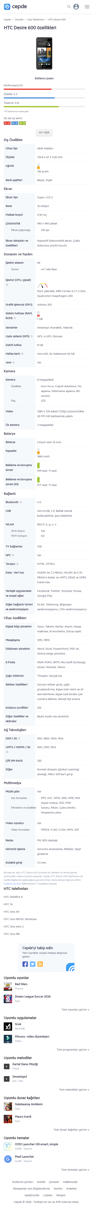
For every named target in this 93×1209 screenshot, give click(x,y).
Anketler (71, 1188)
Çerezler (54, 1182)
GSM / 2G (12, 738)
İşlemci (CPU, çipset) (18, 280)
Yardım (58, 1188)
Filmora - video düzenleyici (32, 1036)
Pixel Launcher (24, 1156)
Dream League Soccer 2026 (33, 996)
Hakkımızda (70, 1182)
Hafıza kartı (13, 353)
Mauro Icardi (23, 1116)
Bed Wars (21, 984)
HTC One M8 (12, 934)
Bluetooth (12, 502)
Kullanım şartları (22, 1182)
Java (9, 362)
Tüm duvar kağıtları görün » (71, 1129)
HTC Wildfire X (13, 897)
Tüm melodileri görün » (74, 1089)
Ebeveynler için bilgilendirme (31, 1188)
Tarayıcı (11, 564)
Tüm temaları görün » (75, 1169)
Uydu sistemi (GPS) (18, 336)
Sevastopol (19, 1076)
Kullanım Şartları (12, 883)
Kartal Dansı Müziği (25, 1064)
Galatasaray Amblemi (29, 1104)
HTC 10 (8, 904)
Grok (18, 1024)
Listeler (48, 1195)
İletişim (60, 1195)
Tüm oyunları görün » (75, 1009)
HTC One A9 (11, 911)
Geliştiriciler (32, 1195)
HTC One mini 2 (13, 926)
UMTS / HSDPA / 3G (18, 747)
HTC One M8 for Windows (20, 919)
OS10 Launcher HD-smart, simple (36, 1144)
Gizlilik (41, 1182)
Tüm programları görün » (73, 1049)
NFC (9, 555)
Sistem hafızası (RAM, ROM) (19, 316)
